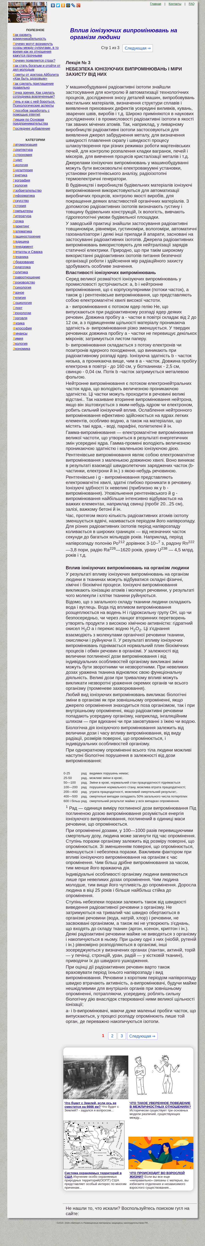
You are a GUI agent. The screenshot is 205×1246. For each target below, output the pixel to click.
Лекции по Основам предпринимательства (30, 121)
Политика (20, 272)
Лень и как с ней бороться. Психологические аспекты (34, 103)
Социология (22, 303)
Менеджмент (23, 247)
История (19, 206)
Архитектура (23, 150)
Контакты (175, 4)
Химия (18, 338)
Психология (22, 287)
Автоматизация (25, 145)
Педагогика (22, 267)
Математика (22, 231)
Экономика (21, 349)
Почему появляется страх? (34, 60)
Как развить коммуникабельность (29, 37)
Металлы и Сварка (27, 252)
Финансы (20, 333)
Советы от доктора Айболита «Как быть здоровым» (36, 76)
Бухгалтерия (23, 170)
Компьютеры (23, 211)
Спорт (17, 308)
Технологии (22, 313)
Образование (23, 262)
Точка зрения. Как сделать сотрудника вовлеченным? (34, 94)
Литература (22, 216)
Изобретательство (27, 190)
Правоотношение (26, 277)
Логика (18, 221)
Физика (19, 323)
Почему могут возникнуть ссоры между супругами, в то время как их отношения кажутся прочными (36, 49)
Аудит (17, 160)
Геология (20, 185)
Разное (18, 292)
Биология (20, 165)
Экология (20, 344)
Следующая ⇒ (138, 48)
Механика (20, 257)
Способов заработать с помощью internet (31, 112)
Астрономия (22, 155)
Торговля (20, 318)
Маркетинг (21, 226)
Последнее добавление (31, 128)
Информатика (24, 196)
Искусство (21, 201)
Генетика (20, 175)
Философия (22, 328)
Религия (19, 298)
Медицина (21, 241)
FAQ (192, 4)
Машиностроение (27, 236)
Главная (155, 4)
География (21, 180)
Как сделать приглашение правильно (33, 85)
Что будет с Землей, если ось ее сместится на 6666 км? (90, 1104)
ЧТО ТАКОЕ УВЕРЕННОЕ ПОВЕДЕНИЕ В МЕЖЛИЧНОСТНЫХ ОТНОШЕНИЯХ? (160, 1104)
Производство (24, 282)
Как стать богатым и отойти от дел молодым (36, 67)
